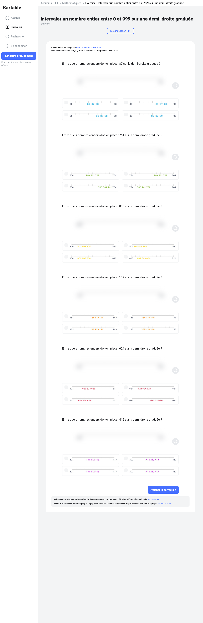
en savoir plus (154, 499)
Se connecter (16, 46)
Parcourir (13, 27)
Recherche (14, 37)
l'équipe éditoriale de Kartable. (90, 48)
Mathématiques (71, 3)
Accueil (12, 18)
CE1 (56, 3)
